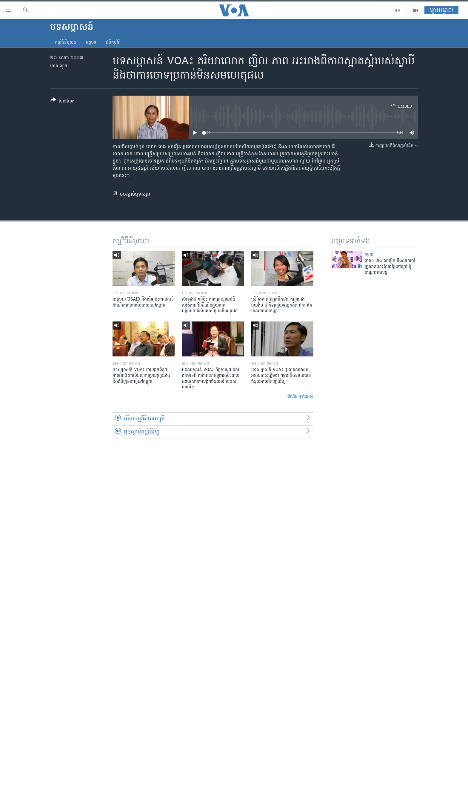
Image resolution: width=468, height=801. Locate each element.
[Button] (62, 102)
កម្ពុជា (369, 255)
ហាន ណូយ (59, 66)
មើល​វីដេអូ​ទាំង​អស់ (299, 396)
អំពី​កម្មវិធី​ (113, 42)
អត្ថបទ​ (91, 42)
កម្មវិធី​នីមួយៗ (65, 42)
